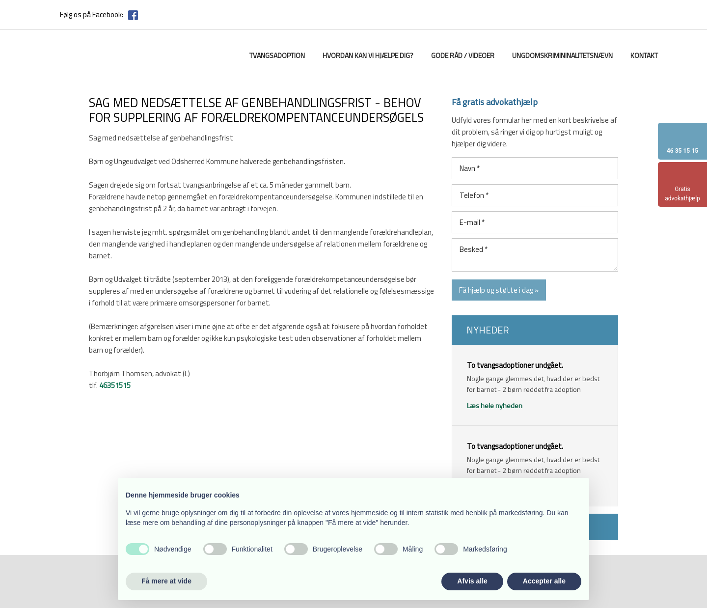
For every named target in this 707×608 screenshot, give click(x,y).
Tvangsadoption (277, 55)
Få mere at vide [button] (166, 581)
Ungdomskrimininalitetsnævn (562, 55)
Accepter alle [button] (544, 581)
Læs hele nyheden (494, 405)
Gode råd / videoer (462, 55)
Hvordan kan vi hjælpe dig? (368, 55)
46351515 (115, 385)
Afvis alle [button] (472, 581)
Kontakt (644, 55)
